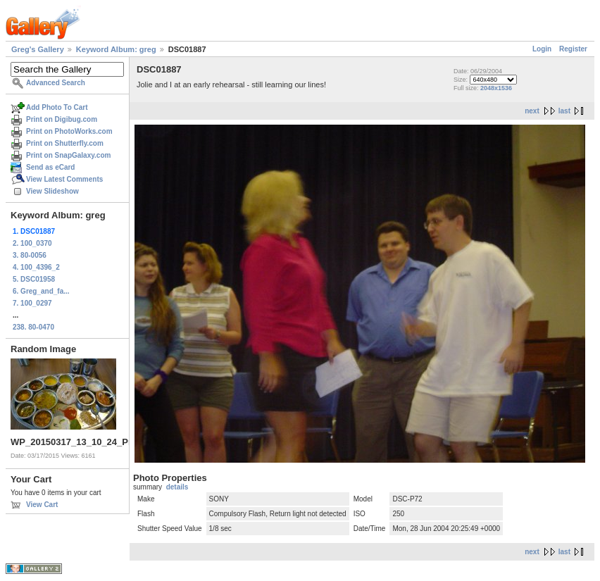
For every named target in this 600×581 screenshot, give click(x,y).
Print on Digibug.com (61, 119)
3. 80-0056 (29, 255)
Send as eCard (50, 167)
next (532, 111)
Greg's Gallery (37, 49)
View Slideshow (52, 191)
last (564, 111)
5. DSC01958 (34, 279)
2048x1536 (496, 88)
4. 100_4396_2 (36, 267)
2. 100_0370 (32, 243)
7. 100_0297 (32, 303)
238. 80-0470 (33, 327)
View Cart (42, 504)
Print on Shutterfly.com (65, 143)
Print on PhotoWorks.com (69, 131)
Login (541, 49)
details (177, 487)
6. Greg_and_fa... (41, 291)
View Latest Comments (64, 179)
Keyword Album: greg (116, 49)
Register (573, 49)
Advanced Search (55, 83)
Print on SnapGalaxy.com (68, 155)
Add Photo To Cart (57, 107)
